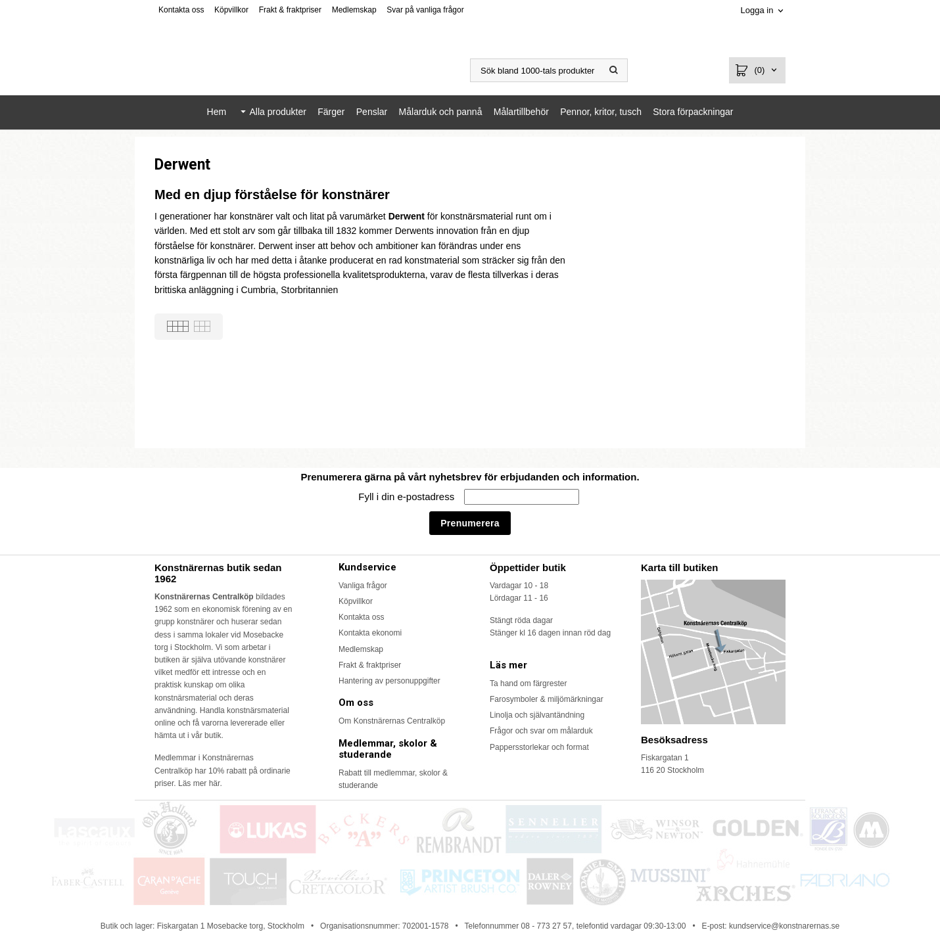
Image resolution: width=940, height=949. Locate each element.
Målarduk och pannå (440, 111)
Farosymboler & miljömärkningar (546, 699)
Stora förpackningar (693, 111)
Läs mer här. (200, 783)
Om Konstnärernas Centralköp (392, 721)
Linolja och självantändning (537, 715)
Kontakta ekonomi (370, 632)
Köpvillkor (231, 9)
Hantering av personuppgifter (389, 680)
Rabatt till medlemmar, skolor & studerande (393, 779)
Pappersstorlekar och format (539, 747)
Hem (217, 111)
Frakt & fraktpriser (290, 9)
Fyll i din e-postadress (407, 496)
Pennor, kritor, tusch (601, 111)
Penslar (371, 111)
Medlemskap (354, 9)
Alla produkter (277, 111)
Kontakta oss (181, 9)
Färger (330, 111)
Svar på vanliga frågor (425, 9)
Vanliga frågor (363, 585)
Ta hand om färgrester (528, 683)
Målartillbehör (521, 111)
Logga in (756, 10)
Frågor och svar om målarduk (541, 730)
